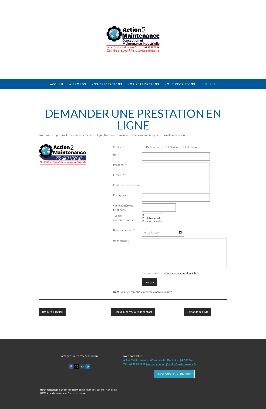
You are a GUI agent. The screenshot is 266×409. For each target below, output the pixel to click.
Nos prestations (106, 84)
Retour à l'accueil (52, 311)
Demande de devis (197, 311)
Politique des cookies (94, 389)
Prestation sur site (152, 218)
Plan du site (111, 389)
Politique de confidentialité (181, 273)
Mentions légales (48, 389)
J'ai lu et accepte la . (170, 273)
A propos (77, 84)
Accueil (57, 84)
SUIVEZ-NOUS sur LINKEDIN (174, 374)
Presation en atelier (152, 221)
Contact (208, 84)
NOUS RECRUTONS (179, 84)
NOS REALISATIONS (143, 84)
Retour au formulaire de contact (133, 311)
